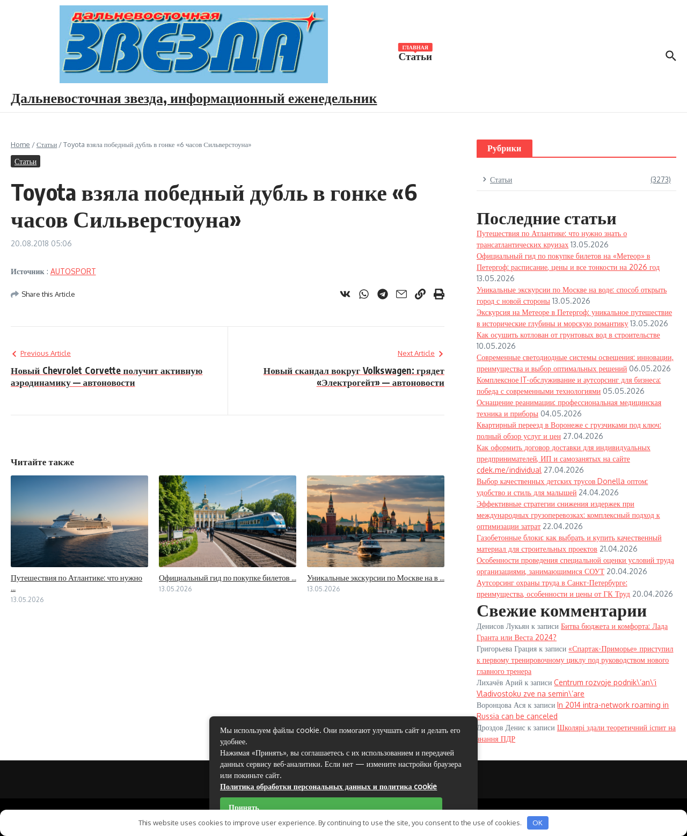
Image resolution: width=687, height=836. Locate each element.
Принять (244, 807)
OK (537, 822)
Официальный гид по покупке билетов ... (227, 577)
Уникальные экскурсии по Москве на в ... (375, 577)
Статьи (415, 55)
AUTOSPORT (73, 271)
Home (20, 144)
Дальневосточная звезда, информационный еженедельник (194, 97)
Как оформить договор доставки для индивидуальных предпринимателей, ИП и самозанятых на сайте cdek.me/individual (564, 458)
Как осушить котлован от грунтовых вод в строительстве (568, 334)
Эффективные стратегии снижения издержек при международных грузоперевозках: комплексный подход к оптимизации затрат (568, 515)
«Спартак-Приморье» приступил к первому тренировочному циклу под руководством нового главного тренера (575, 660)
